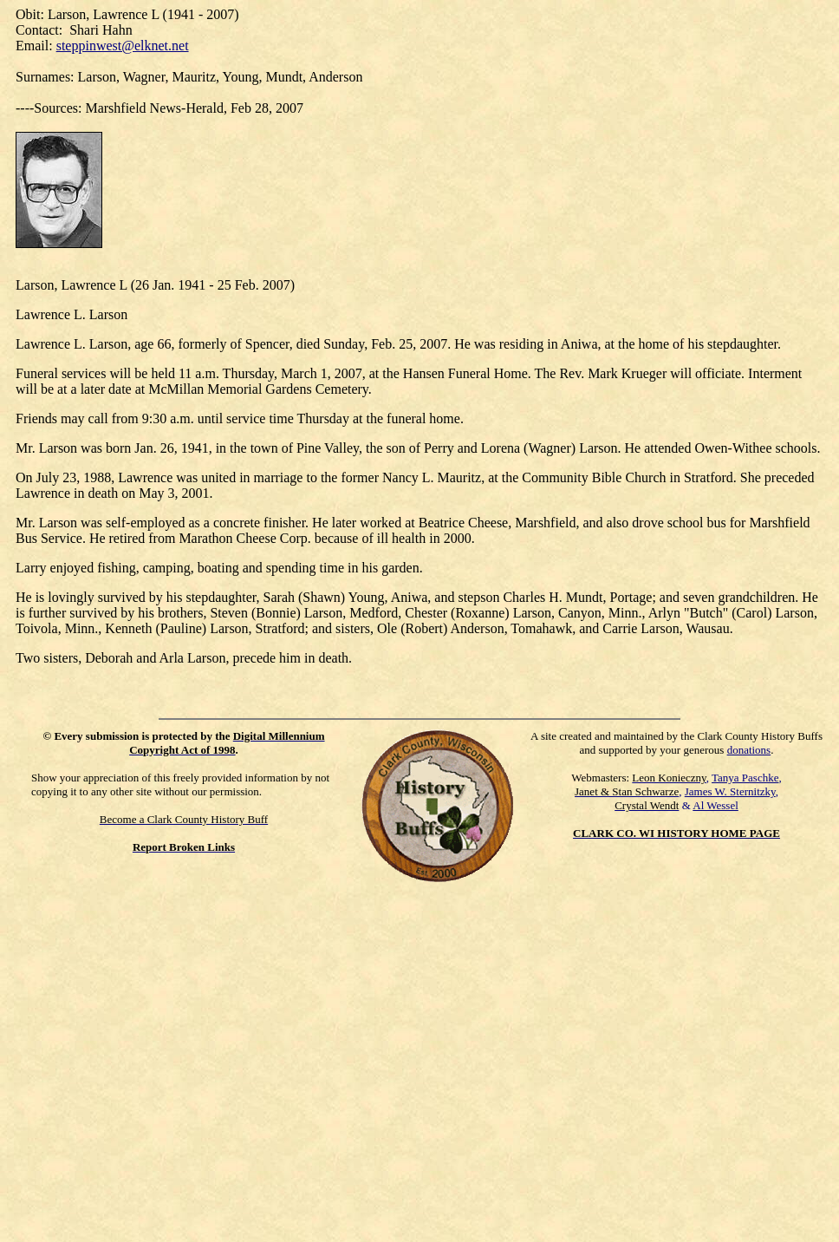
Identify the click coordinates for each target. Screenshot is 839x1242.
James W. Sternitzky (730, 791)
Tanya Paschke (745, 777)
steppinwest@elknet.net (122, 45)
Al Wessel (715, 805)
